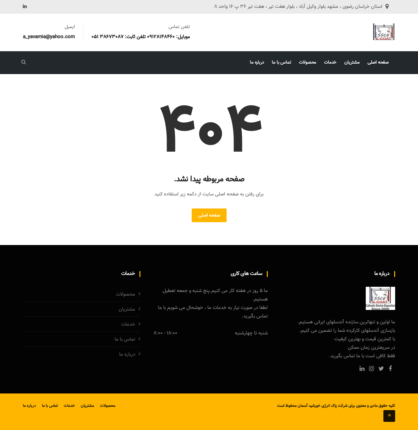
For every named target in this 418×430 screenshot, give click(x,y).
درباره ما (257, 62)
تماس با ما (281, 62)
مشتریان (352, 62)
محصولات (307, 62)
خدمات (330, 62)
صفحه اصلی (378, 62)
